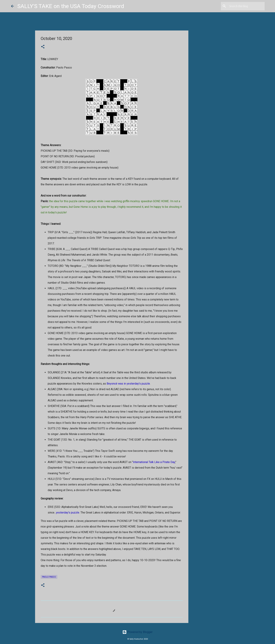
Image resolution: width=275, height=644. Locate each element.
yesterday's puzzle (67, 512)
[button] (43, 46)
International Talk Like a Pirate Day (154, 462)
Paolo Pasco (49, 577)
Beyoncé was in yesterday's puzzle (128, 383)
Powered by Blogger (137, 632)
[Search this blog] (246, 6)
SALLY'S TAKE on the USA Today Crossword (70, 6)
